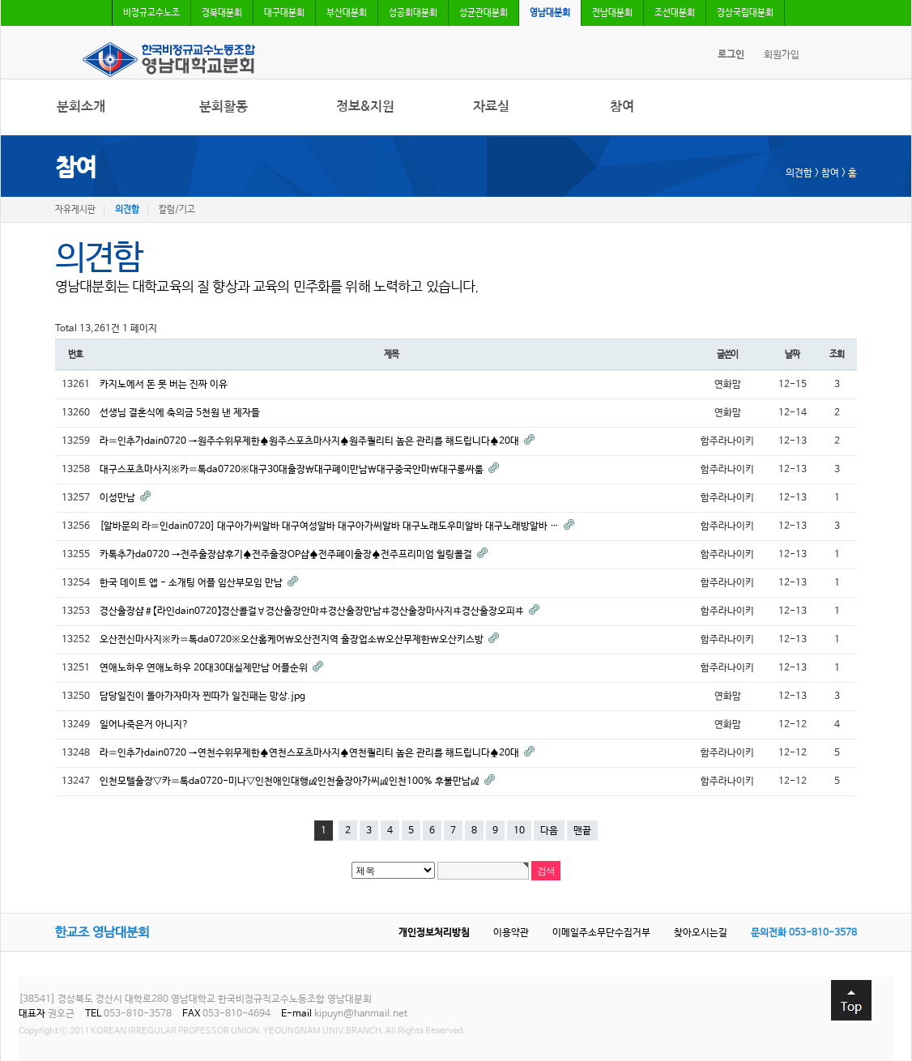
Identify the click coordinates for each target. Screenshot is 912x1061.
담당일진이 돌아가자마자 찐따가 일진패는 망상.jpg (202, 696)
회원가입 (781, 55)
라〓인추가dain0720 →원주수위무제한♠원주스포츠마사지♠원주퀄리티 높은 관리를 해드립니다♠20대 (311, 441)
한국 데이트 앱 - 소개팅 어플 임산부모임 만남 (192, 583)
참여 (622, 106)
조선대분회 (674, 13)
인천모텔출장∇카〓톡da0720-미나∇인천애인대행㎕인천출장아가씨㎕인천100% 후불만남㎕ (291, 781)
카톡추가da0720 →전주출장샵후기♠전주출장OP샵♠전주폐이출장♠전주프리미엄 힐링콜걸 (287, 554)
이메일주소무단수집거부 (601, 933)
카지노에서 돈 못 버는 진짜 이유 (164, 384)
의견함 (127, 210)
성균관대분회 (483, 13)
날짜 (792, 354)
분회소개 (81, 106)
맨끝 (582, 831)
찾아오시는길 (700, 933)
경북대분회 (222, 13)
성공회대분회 (413, 13)
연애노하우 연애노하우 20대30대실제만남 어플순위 (205, 668)
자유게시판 (75, 210)
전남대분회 (612, 13)
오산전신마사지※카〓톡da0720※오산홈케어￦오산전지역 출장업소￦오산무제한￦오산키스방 (293, 640)
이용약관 (511, 933)
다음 (549, 831)
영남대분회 (550, 13)
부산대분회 (346, 13)
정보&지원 (365, 106)
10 (519, 831)
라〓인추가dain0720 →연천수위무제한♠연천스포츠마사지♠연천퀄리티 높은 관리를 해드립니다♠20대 (311, 753)
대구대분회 (284, 13)
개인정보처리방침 (434, 933)
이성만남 (119, 498)
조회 (836, 354)
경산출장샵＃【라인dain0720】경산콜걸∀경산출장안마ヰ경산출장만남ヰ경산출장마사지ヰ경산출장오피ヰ (313, 611)
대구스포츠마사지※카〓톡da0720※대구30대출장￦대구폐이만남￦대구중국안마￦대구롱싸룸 (293, 469)
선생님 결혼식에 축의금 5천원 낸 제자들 (181, 413)
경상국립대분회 (745, 13)
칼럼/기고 (177, 210)
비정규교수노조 (151, 13)
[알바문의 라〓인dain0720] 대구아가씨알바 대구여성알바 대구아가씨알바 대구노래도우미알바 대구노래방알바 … (330, 526)
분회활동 (223, 106)
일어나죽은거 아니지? (144, 725)
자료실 (491, 106)
